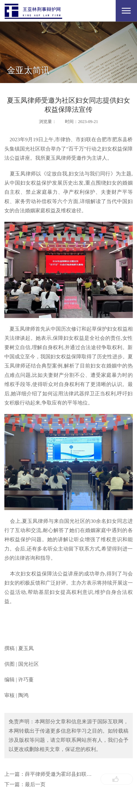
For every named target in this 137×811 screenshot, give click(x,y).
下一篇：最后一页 (24, 784)
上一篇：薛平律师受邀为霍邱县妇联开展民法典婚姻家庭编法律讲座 (50, 774)
